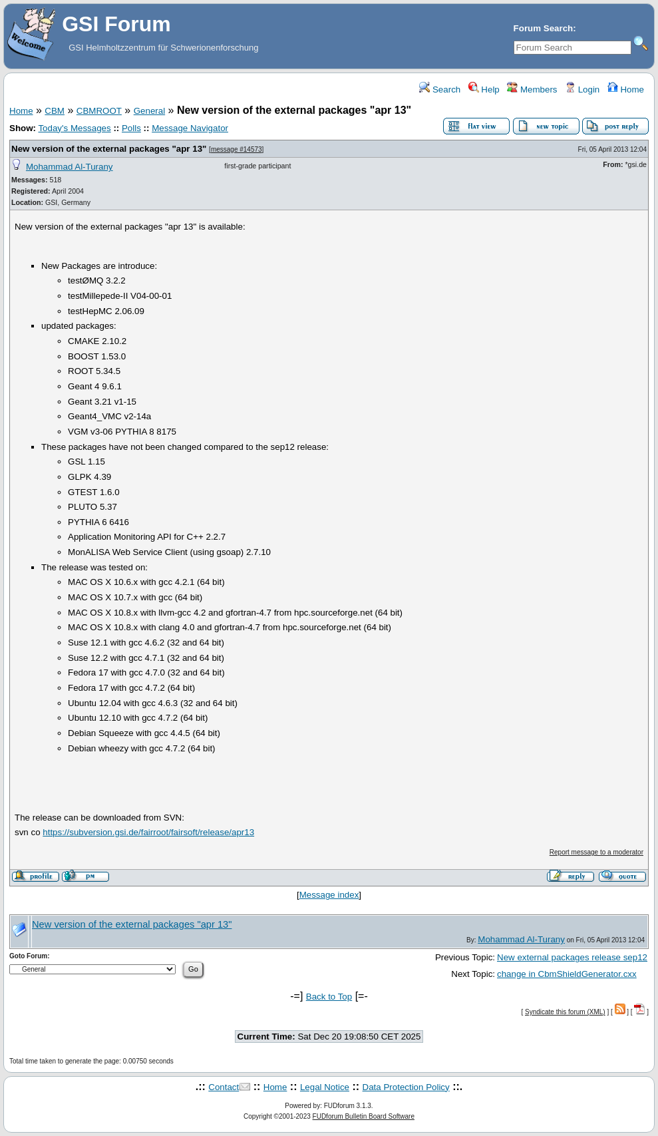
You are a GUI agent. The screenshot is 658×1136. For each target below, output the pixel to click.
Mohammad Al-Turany (69, 167)
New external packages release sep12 (572, 957)
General (149, 111)
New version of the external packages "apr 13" (108, 149)
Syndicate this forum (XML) (565, 1012)
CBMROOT (99, 111)
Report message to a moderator (596, 852)
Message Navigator (190, 128)
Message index (329, 895)
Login (582, 90)
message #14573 (236, 149)
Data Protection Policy (406, 1087)
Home (625, 90)
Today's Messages (74, 128)
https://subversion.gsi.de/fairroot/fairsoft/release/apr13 (148, 832)
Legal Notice (324, 1087)
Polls (131, 128)
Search (439, 90)
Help (484, 90)
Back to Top (329, 997)
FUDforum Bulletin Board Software (363, 1116)
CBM (55, 111)
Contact (223, 1087)
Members (532, 90)
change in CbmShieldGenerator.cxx (567, 974)
